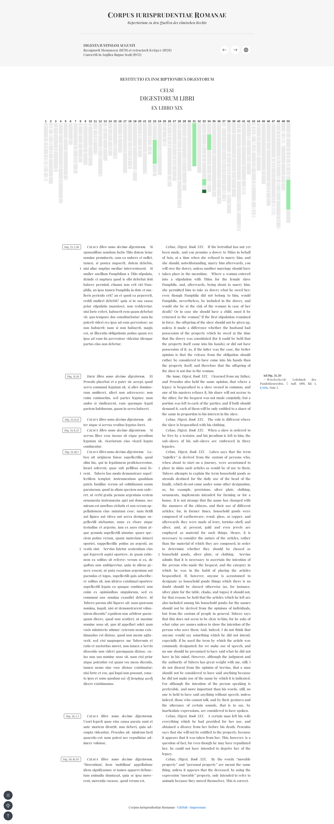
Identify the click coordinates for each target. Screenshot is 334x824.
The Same (173, 376)
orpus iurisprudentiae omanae (167, 15)
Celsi (167, 90)
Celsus (170, 246)
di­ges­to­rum (137, 246)
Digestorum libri (167, 98)
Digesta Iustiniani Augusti (109, 45)
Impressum (198, 807)
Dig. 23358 (71, 247)
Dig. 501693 (71, 759)
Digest (182, 246)
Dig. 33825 (71, 430)
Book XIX (196, 246)
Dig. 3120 (73, 376)
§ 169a (264, 387)
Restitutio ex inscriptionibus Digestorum (167, 79)
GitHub (182, 807)
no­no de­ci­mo (117, 246)
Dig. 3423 (72, 716)
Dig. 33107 (72, 452)
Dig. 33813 (72, 419)
